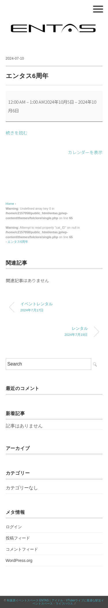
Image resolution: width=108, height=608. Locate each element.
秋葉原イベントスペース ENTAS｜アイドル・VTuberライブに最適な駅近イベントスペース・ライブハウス (55, 602)
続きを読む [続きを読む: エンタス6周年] (16, 133)
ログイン (14, 526)
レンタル (50, 332)
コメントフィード (22, 549)
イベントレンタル (58, 307)
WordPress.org (19, 560)
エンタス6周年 (17, 241)
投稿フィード (18, 538)
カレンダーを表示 (85, 152)
